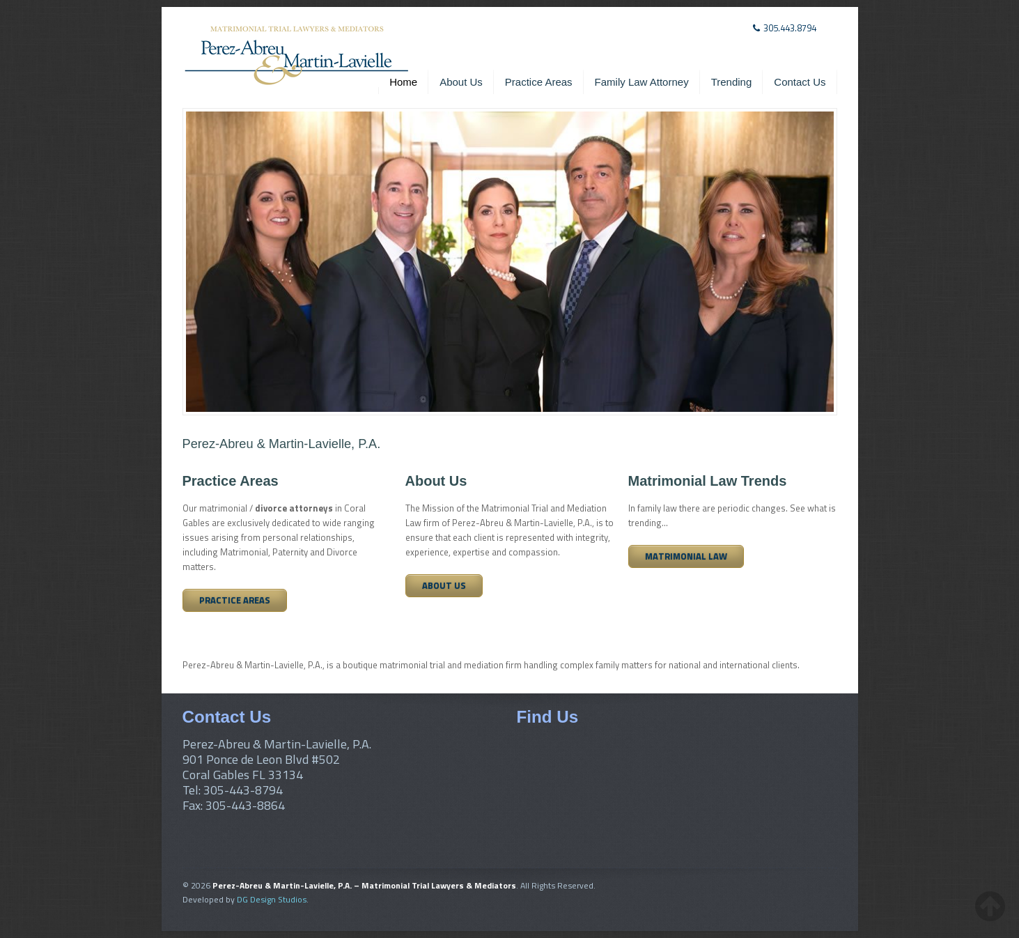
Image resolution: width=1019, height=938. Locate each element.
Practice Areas (539, 82)
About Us (461, 82)
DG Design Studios (271, 899)
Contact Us (799, 82)
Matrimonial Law (686, 556)
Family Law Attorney (642, 82)
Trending (731, 82)
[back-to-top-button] (990, 906)
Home (403, 82)
